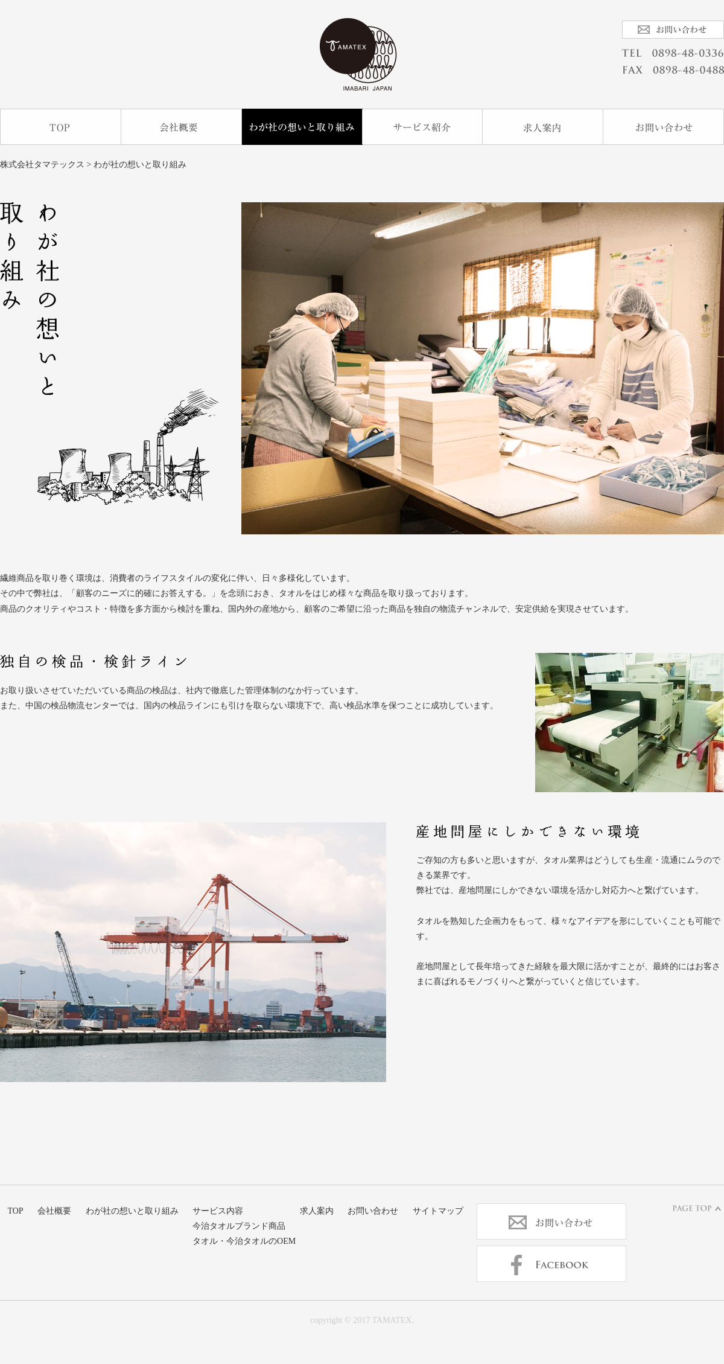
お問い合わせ (663, 127)
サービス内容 (423, 127)
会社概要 (181, 127)
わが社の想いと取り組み (302, 127)
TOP (60, 127)
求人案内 (543, 127)
